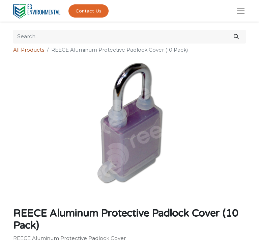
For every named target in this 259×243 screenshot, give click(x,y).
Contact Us (89, 11)
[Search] (236, 37)
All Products (28, 50)
